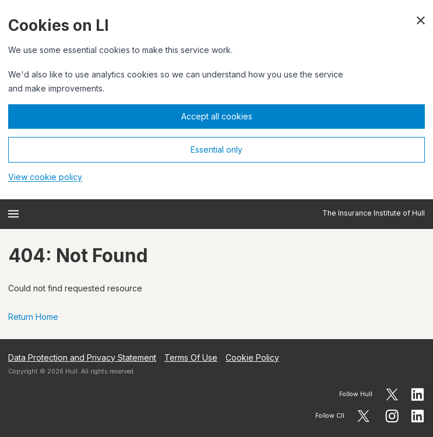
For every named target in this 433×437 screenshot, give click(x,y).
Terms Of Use (190, 357)
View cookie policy (45, 177)
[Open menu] (13, 213)
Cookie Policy (252, 357)
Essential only (216, 149)
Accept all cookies (216, 116)
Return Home (33, 317)
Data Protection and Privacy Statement (82, 357)
